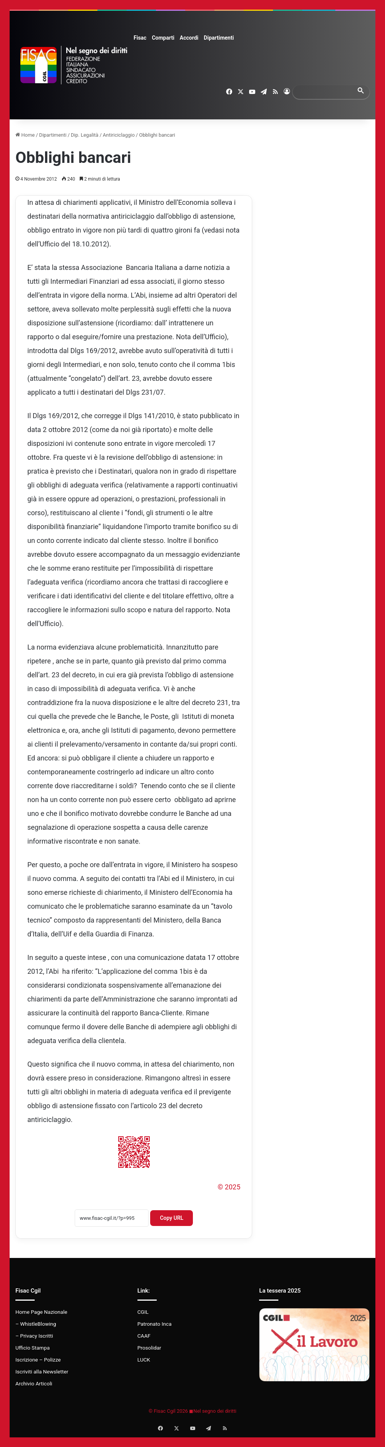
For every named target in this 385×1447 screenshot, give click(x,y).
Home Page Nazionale (41, 1312)
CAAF (144, 1336)
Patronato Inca (154, 1324)
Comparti (163, 38)
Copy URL (171, 1218)
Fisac (140, 38)
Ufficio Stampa (32, 1348)
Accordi (189, 38)
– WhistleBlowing (35, 1324)
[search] (324, 91)
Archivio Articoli (33, 1383)
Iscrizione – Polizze (38, 1360)
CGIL (143, 1312)
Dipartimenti (219, 38)
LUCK (143, 1360)
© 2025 (229, 1187)
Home (25, 135)
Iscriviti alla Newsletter (41, 1371)
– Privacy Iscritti (34, 1336)
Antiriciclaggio (119, 135)
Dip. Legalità (85, 135)
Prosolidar (149, 1348)
